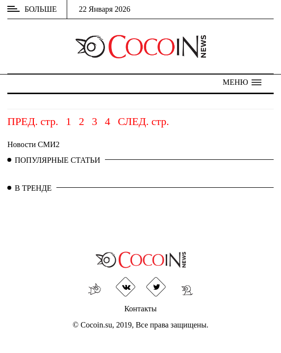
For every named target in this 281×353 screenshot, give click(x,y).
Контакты (140, 308)
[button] (242, 82)
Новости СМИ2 (33, 144)
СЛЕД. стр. (143, 121)
